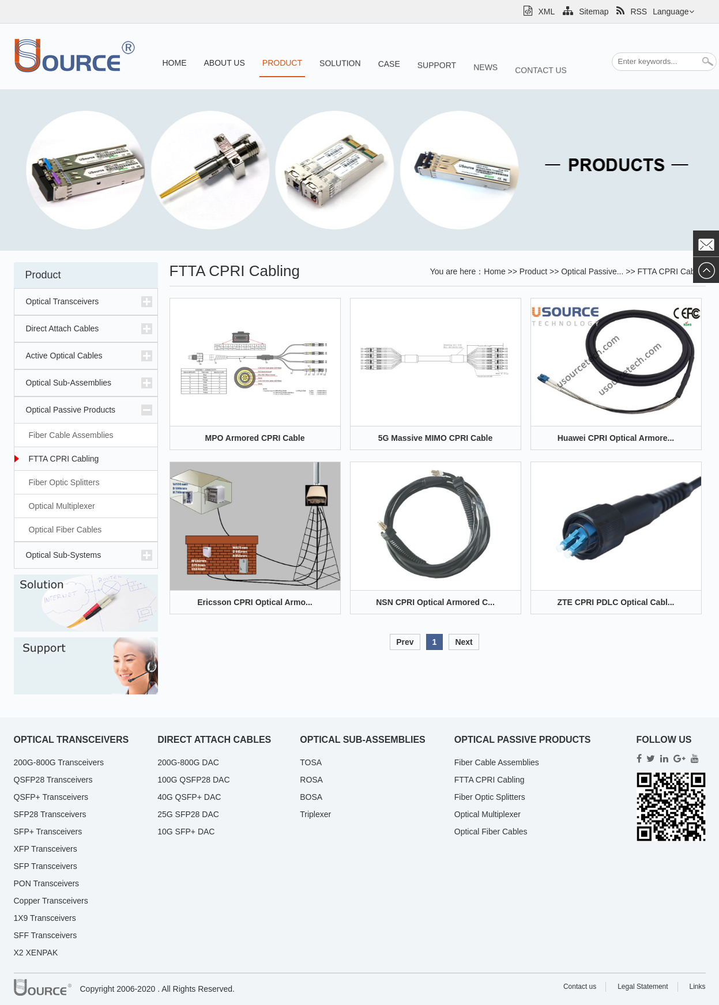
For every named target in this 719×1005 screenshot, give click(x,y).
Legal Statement (643, 987)
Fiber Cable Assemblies (71, 435)
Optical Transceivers (62, 301)
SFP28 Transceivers (50, 814)
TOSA (311, 762)
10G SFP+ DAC (185, 831)
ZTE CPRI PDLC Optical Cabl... (615, 602)
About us (224, 62)
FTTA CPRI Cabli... (672, 271)
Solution (340, 68)
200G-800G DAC (188, 762)
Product (282, 63)
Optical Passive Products (71, 409)
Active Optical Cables (64, 355)
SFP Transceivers (45, 866)
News (485, 83)
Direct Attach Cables (62, 328)
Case (389, 71)
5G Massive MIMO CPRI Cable (435, 438)
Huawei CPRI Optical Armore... (616, 438)
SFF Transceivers (45, 935)
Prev (404, 642)
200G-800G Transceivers (59, 762)
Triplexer (315, 814)
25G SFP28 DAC (188, 814)
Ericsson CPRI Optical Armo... (254, 602)
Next (463, 642)
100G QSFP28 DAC (193, 779)
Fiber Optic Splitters (64, 482)
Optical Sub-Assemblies (69, 382)
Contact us (541, 90)
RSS (631, 11)
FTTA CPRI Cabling (64, 458)
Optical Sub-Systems (63, 555)
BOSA (311, 797)
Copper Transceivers (51, 900)
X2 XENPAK (36, 952)
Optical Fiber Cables (65, 529)
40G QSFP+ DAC (189, 797)
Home (175, 62)
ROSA (311, 779)
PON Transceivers (47, 883)
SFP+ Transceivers (48, 831)
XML (539, 11)
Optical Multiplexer (62, 506)
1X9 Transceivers (45, 918)
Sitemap (585, 11)
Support (436, 76)
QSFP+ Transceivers (51, 797)
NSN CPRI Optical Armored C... (435, 602)
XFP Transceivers (45, 848)
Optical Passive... (592, 271)
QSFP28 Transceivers (53, 779)
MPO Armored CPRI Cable (255, 438)
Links (697, 987)
